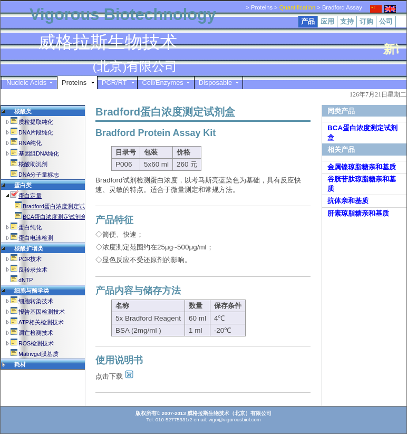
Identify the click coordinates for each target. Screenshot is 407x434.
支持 (347, 21)
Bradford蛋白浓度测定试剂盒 (59, 206)
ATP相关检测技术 (41, 322)
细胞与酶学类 (31, 290)
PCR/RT (114, 82)
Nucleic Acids (26, 82)
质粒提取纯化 (35, 122)
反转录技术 (32, 269)
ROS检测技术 (36, 343)
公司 (386, 21)
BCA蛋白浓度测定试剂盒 (54, 217)
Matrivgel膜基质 (38, 354)
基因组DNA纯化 (39, 153)
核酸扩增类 (28, 248)
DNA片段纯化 (36, 132)
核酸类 (23, 111)
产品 (308, 21)
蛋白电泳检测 (35, 238)
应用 (327, 21)
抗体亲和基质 (348, 201)
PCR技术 (30, 259)
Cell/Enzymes (162, 82)
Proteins (74, 82)
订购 (366, 21)
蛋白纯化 (30, 227)
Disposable (215, 82)
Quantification (297, 7)
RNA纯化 (30, 143)
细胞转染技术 (35, 301)
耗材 (20, 364)
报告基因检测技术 (41, 311)
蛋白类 (23, 185)
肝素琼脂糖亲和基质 (358, 213)
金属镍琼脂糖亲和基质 (361, 167)
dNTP (25, 280)
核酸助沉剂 (32, 164)
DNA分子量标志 (39, 174)
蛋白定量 (30, 195)
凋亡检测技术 (35, 333)
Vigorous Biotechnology (123, 14)
